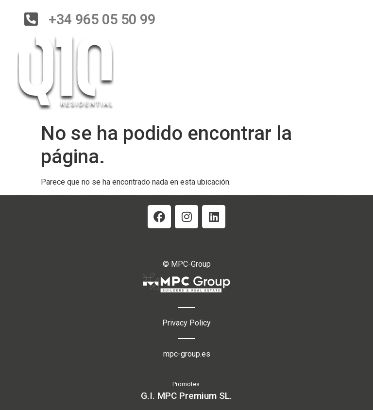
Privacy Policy (186, 322)
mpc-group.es (186, 354)
